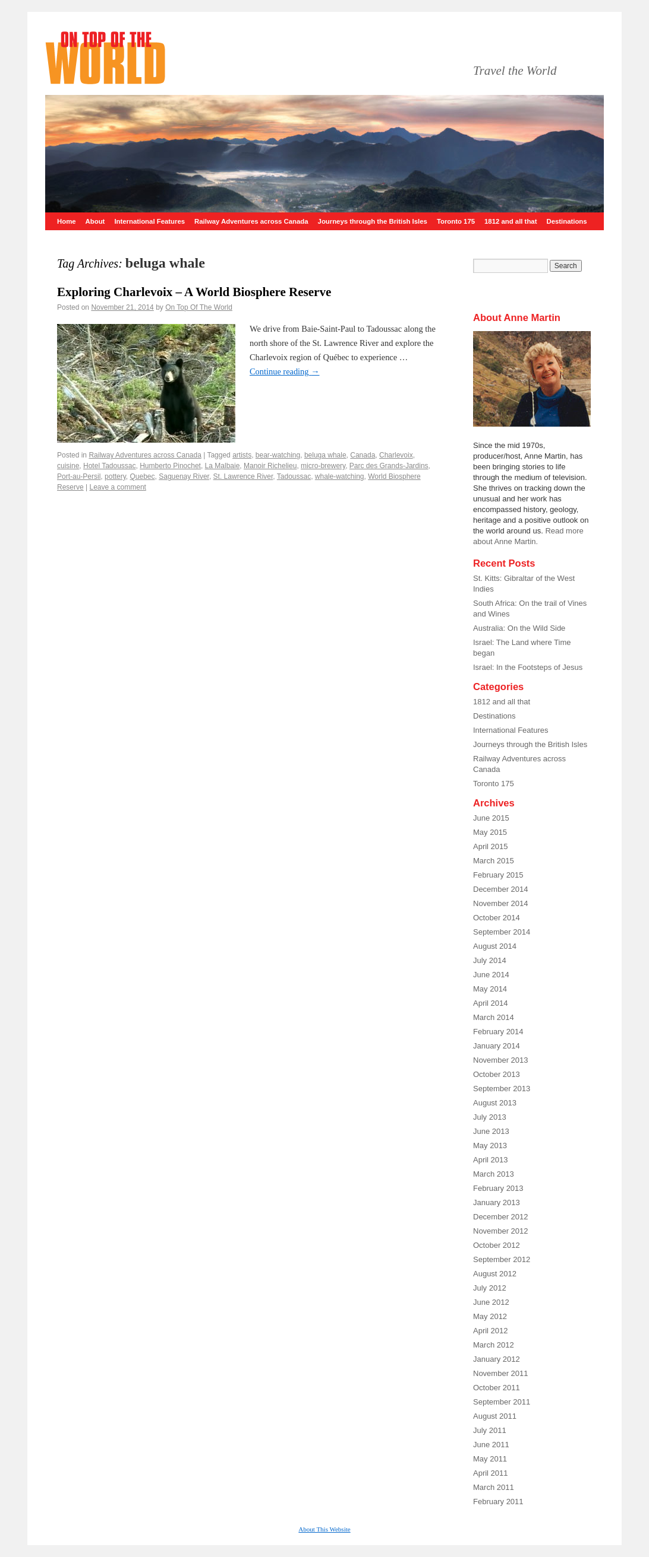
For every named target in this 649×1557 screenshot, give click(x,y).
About (95, 221)
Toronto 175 (456, 221)
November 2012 (500, 1230)
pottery (115, 476)
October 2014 (496, 917)
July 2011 (489, 1430)
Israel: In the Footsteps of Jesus (527, 667)
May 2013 (490, 1145)
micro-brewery (323, 466)
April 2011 (490, 1473)
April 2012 (490, 1330)
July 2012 (489, 1287)
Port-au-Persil (78, 476)
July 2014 (489, 960)
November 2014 (500, 903)
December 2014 (500, 889)
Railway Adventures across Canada (251, 221)
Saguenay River (184, 476)
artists (241, 455)
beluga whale (325, 455)
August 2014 (494, 946)
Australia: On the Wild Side (519, 628)
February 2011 (498, 1501)
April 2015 (490, 846)
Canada (362, 455)
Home (66, 221)
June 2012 (491, 1302)
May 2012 (490, 1316)
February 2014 (498, 1031)
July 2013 (489, 1117)
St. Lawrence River (243, 476)
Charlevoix (396, 455)
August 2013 (494, 1102)
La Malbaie (222, 466)
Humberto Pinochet (170, 466)
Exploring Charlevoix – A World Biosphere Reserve (194, 292)
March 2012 (493, 1344)
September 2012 (501, 1259)
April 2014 (490, 1003)
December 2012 (500, 1216)
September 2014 (501, 931)
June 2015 (491, 818)
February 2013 (498, 1188)
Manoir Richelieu (270, 466)
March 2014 (493, 1017)
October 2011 (496, 1387)
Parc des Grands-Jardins (389, 466)
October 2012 (496, 1245)
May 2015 (490, 832)
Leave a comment (118, 487)
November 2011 (500, 1373)
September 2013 (501, 1088)
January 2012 (496, 1359)
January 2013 (496, 1202)
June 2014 (491, 974)
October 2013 (496, 1074)
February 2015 (498, 874)
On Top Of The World (198, 307)
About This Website (324, 1529)
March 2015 (493, 860)
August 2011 (494, 1416)
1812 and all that (510, 221)
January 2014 (496, 1045)
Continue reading (285, 371)
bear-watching (278, 455)
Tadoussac (294, 476)
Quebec (142, 476)
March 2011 (493, 1487)
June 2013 (491, 1131)
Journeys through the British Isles (372, 221)
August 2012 (494, 1273)
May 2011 (490, 1458)
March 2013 (493, 1174)
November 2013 (500, 1060)
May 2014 (490, 988)
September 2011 (501, 1401)
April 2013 (490, 1159)
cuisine (68, 466)
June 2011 (491, 1444)
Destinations (566, 221)
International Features (149, 221)
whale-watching (339, 476)
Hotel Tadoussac (109, 466)
